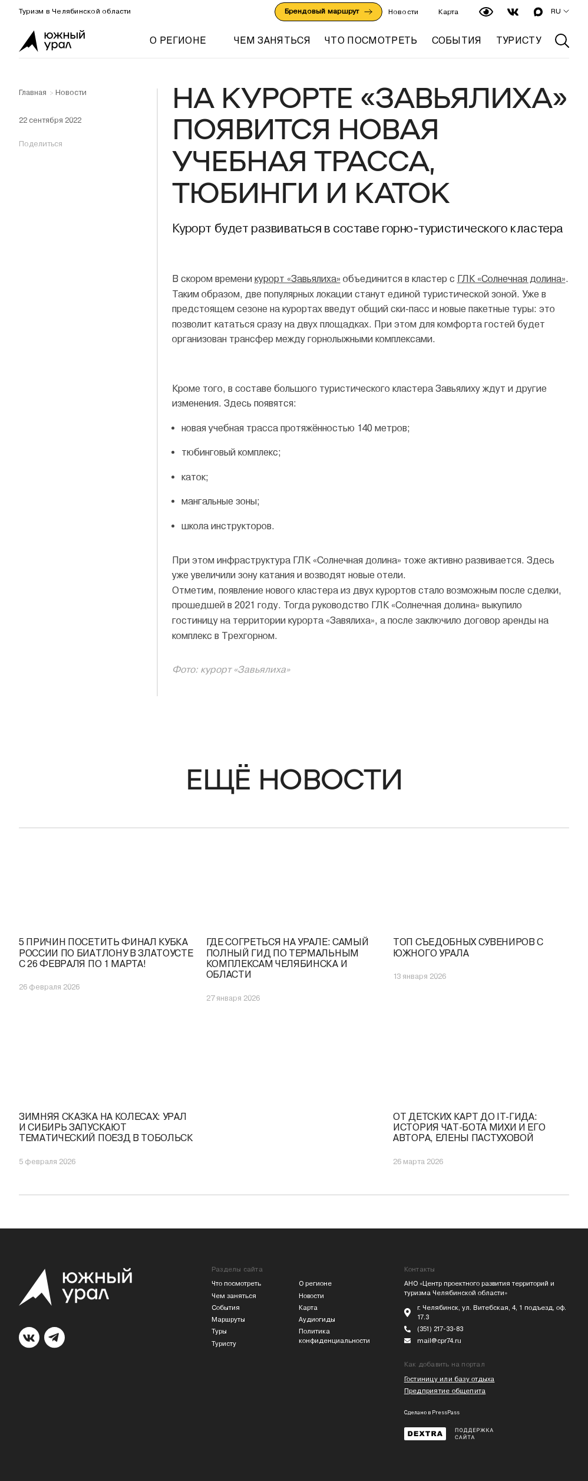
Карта (448, 12)
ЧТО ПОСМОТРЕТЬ (371, 40)
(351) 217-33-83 (440, 1329)
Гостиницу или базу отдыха (449, 1379)
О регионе (178, 40)
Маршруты (228, 1319)
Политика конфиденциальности (334, 1336)
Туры (219, 1331)
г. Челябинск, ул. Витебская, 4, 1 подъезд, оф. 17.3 (491, 1312)
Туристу (224, 1344)
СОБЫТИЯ (457, 40)
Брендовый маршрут (328, 11)
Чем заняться (234, 1296)
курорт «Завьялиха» (298, 278)
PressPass (446, 1413)
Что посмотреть (236, 1283)
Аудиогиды (317, 1319)
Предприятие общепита (444, 1391)
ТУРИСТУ (518, 40)
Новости (403, 12)
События (226, 1308)
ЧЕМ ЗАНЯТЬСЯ (272, 40)
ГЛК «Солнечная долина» (511, 278)
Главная (33, 93)
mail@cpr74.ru (439, 1341)
